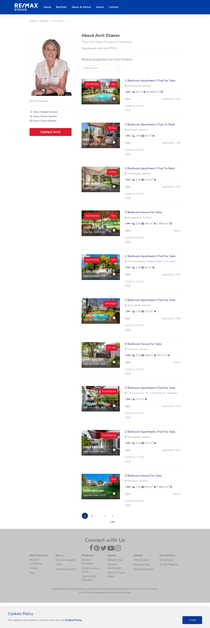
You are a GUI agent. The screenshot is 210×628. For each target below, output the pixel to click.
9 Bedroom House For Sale (143, 360)
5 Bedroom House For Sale (143, 228)
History (34, 568)
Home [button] (47, 7)
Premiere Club (141, 565)
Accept (192, 620)
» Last (115, 516)
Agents (44, 21)
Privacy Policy (135, 589)
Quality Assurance (143, 569)
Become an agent (65, 560)
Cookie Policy (151, 589)
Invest (58, 565)
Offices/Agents (141, 560)
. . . (100, 516)
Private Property (168, 565)
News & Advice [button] (81, 7)
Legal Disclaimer (117, 589)
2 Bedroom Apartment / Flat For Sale (150, 81)
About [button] (100, 7)
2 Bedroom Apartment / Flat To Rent (150, 140)
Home (33, 21)
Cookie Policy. (74, 620)
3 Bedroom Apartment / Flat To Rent (150, 184)
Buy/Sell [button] (61, 7)
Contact (114, 7)
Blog (32, 573)
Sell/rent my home (65, 569)
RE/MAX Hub (114, 560)
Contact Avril (51, 132)
